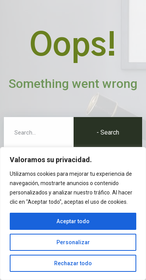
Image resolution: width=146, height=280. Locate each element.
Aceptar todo (73, 221)
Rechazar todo (73, 263)
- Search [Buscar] (108, 132)
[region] (73, 213)
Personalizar (73, 242)
